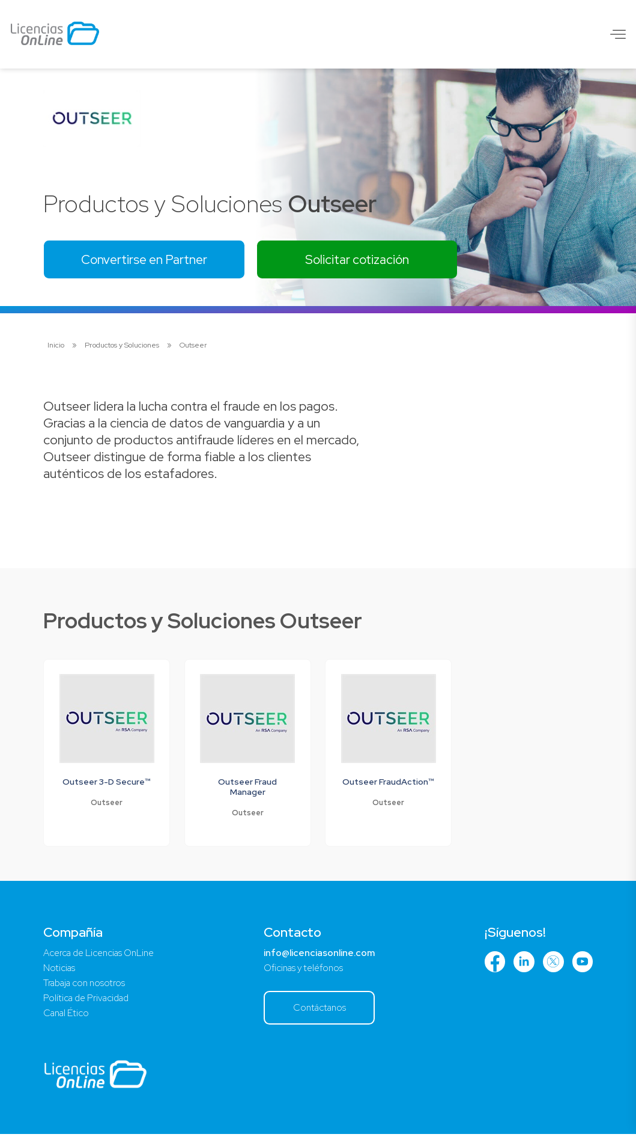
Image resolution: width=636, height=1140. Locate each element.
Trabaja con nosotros (86, 987)
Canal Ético (67, 1018)
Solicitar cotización (368, 260)
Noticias (59, 971)
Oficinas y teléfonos (305, 971)
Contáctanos (322, 1011)
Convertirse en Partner (148, 260)
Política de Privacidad (89, 1002)
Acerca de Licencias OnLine (103, 955)
